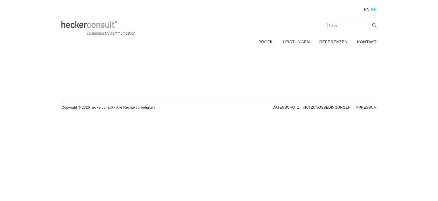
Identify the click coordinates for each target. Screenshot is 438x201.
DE (373, 9)
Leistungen (296, 41)
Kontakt (367, 41)
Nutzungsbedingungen (327, 107)
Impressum (365, 107)
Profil (265, 41)
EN (367, 9)
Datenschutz (286, 107)
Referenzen (333, 41)
